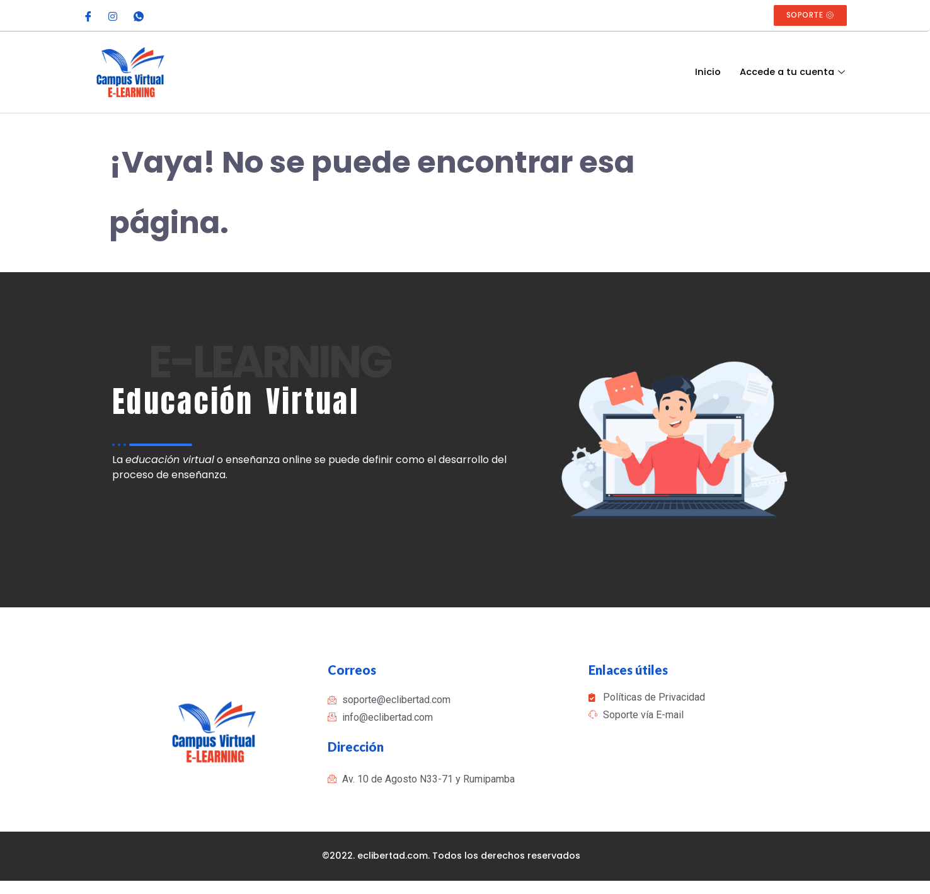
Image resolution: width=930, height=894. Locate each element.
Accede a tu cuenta (793, 72)
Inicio (706, 72)
